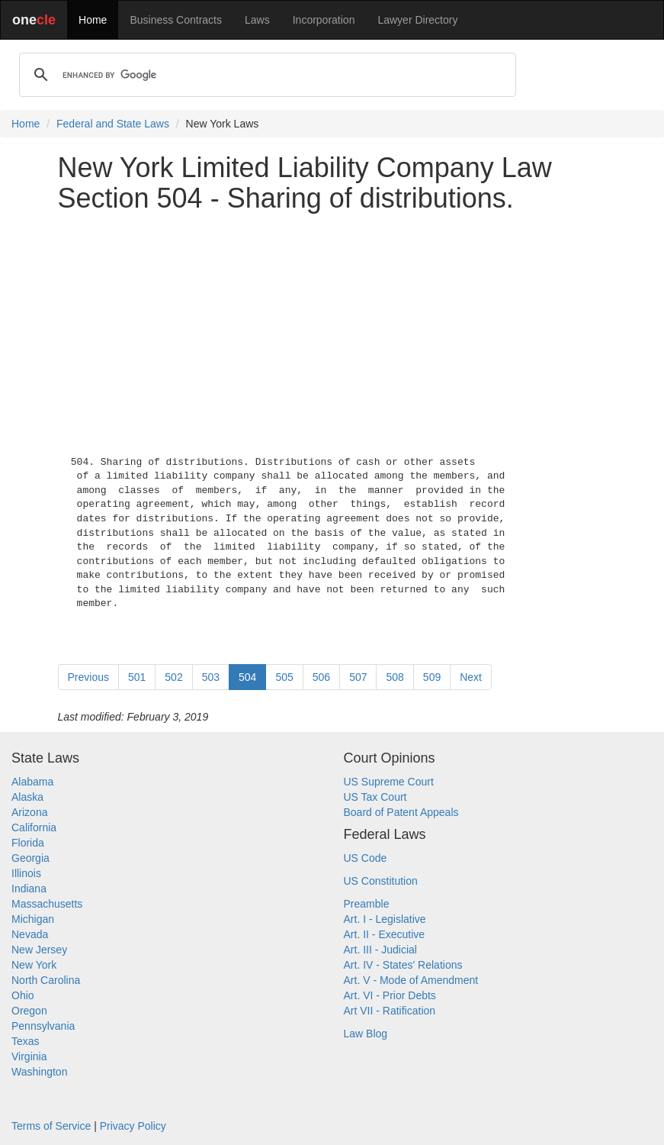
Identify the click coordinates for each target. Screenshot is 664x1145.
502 (173, 677)
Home (93, 20)
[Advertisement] (332, 330)
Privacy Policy (133, 1126)
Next (471, 677)
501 (137, 677)
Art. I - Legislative (385, 919)
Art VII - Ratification (390, 1011)
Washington (39, 1072)
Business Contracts (176, 20)
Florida (27, 843)
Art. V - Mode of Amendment (411, 980)
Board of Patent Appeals (401, 812)
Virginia (29, 1056)
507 (358, 677)
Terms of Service (51, 1126)
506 (321, 677)
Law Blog (366, 1033)
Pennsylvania (43, 1026)
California (33, 827)
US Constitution (381, 881)
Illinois (26, 873)
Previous (88, 677)
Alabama (32, 782)
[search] (265, 75)
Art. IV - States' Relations (403, 965)
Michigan (32, 919)
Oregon (29, 1011)
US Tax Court (375, 797)
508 (394, 677)
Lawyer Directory (417, 20)
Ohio (22, 995)
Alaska (27, 797)
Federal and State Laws (112, 124)
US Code (365, 858)
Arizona (29, 812)
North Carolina (45, 980)
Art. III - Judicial (380, 949)
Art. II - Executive (384, 934)
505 (284, 677)
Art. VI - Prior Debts (390, 995)
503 (211, 677)
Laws (257, 20)
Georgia (30, 858)
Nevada (29, 934)
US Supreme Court (389, 782)
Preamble (367, 904)
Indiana (29, 888)
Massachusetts (46, 904)
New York (33, 965)
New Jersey (39, 949)
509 (432, 677)
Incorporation (324, 20)
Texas (25, 1041)
